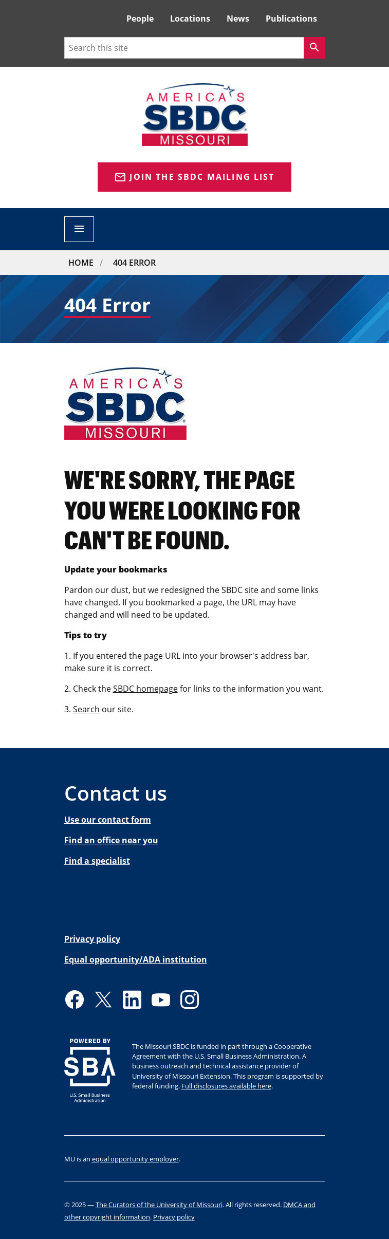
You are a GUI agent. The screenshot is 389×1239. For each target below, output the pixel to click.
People (140, 18)
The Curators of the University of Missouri (159, 1204)
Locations (190, 18)
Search (86, 709)
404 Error (134, 262)
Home (81, 262)
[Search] (314, 48)
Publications (291, 18)
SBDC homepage (145, 688)
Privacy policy (92, 939)
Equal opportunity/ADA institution (135, 959)
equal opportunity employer (135, 1158)
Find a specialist (97, 860)
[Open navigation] (79, 229)
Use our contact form (107, 819)
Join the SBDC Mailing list (194, 177)
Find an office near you (111, 840)
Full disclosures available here (226, 1085)
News (238, 18)
